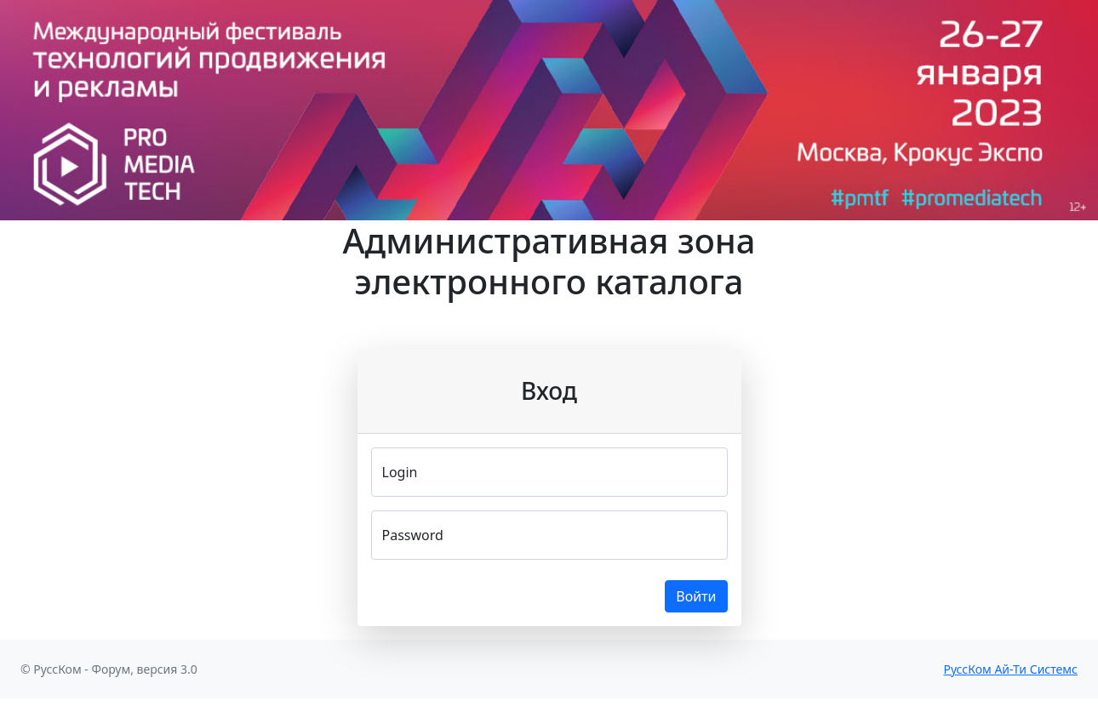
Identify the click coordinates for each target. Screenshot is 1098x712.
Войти (696, 596)
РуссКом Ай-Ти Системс (1010, 669)
